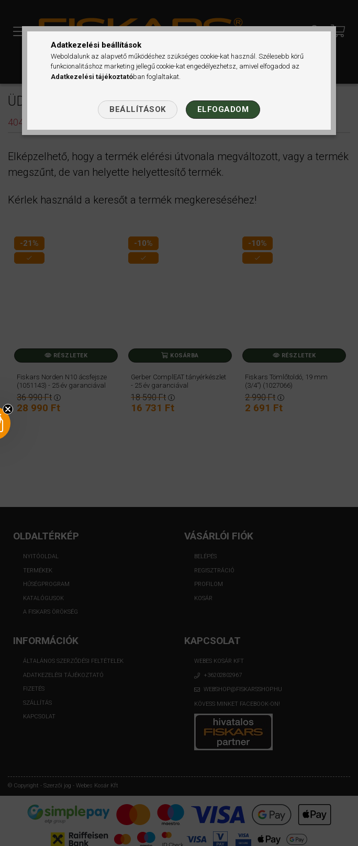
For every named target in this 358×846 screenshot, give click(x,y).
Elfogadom (223, 109)
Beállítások (137, 109)
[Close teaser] (8, 409)
